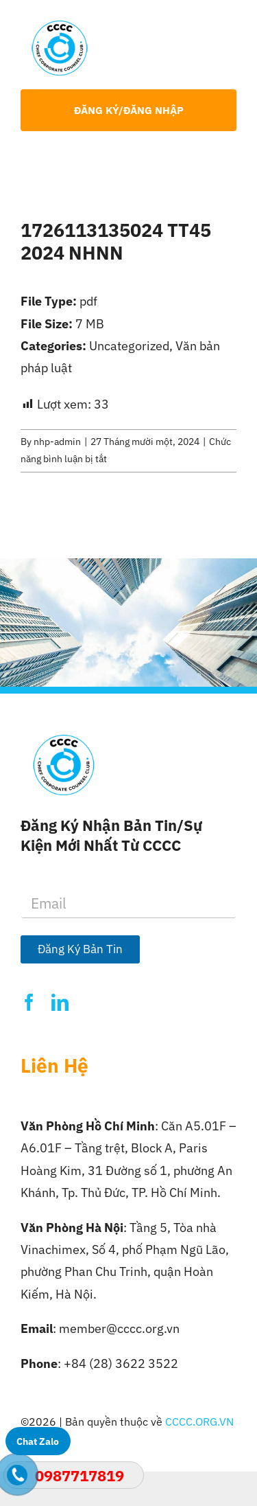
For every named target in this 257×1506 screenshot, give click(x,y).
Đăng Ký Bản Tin (80, 949)
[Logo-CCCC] (60, 26)
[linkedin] (60, 1002)
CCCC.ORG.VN (199, 1421)
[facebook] (29, 1002)
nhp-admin (57, 441)
